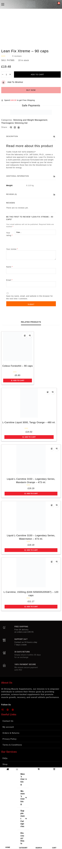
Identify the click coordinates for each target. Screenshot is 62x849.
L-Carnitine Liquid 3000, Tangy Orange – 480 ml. (29, 422)
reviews (17, 56)
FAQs (5, 758)
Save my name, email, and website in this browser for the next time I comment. (29, 297)
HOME (7, 847)
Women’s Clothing (24, 797)
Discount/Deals (22, 838)
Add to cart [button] (17, 380)
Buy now (31, 90)
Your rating (9, 234)
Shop (5, 764)
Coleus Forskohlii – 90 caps (17, 366)
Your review (12, 249)
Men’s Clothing (24, 779)
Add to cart (37, 75)
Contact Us (7, 721)
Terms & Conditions (12, 745)
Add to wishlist (12, 82)
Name (9, 267)
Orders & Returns (10, 733)
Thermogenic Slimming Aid (14, 123)
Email (9, 280)
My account (8, 727)
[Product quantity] (6, 74)
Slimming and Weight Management (30, 120)
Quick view (29, 335)
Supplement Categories (24, 819)
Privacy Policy (9, 739)
